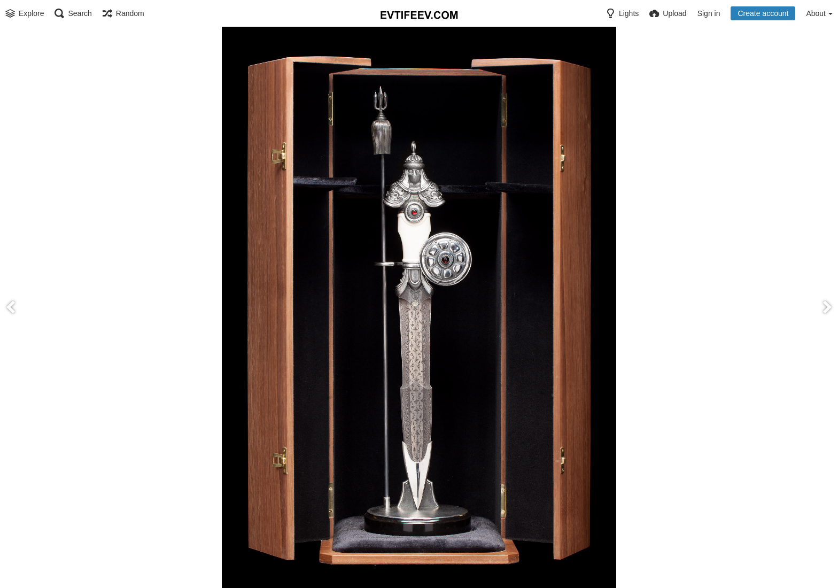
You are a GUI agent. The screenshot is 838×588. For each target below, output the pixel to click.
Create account (763, 13)
